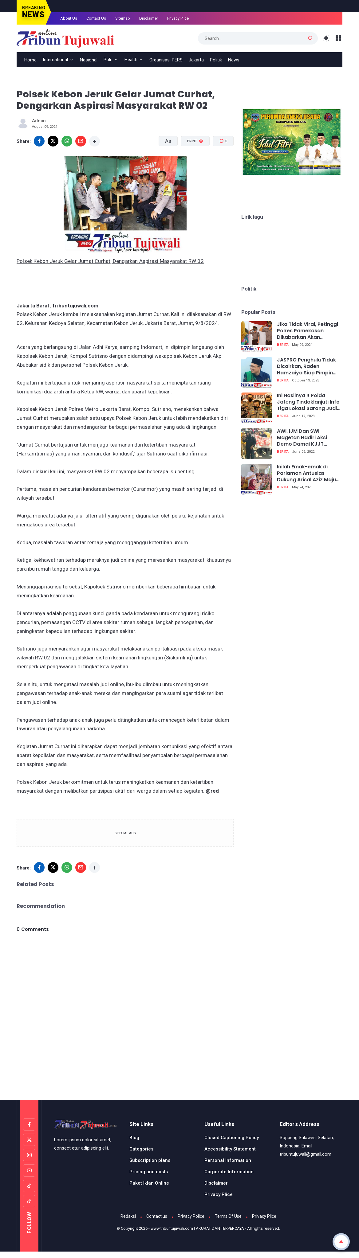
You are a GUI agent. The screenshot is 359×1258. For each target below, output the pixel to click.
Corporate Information (229, 1171)
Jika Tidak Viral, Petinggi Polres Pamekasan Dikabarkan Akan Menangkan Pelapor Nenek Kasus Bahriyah (307, 330)
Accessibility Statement (230, 1149)
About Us (68, 18)
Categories (141, 1149)
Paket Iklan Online (149, 1183)
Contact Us (96, 18)
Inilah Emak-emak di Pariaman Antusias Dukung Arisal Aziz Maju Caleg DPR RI (306, 473)
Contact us (156, 1216)
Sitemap (122, 18)
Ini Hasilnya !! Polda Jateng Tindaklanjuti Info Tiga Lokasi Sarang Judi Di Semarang (308, 402)
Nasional (88, 60)
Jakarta (196, 60)
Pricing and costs (148, 1171)
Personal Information (227, 1160)
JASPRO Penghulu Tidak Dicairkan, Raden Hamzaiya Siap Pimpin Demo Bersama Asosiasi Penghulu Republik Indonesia (307, 366)
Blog (134, 1137)
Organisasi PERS (166, 60)
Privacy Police (191, 1216)
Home (30, 60)
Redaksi (128, 1216)
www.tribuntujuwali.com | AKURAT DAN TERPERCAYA (197, 1228)
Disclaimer (148, 18)
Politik (216, 60)
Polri (108, 59)
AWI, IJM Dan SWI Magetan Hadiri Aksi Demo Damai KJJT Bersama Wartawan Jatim (302, 437)
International (55, 59)
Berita (283, 345)
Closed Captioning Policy (231, 1137)
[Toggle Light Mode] (326, 38)
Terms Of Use (228, 1216)
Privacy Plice (178, 18)
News (233, 60)
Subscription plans (149, 1160)
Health (130, 59)
